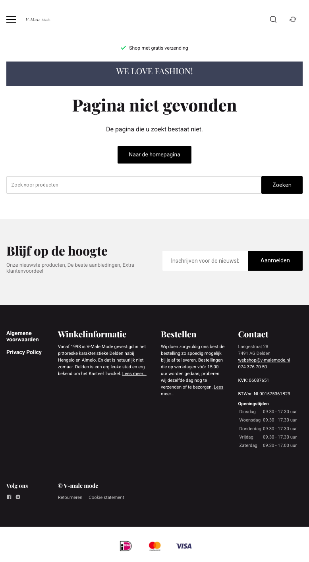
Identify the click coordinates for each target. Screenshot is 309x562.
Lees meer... (134, 373)
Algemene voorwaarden (22, 336)
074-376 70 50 (252, 367)
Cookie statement (106, 497)
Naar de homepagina (154, 155)
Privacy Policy (24, 352)
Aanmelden (275, 260)
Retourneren (70, 497)
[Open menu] (11, 19)
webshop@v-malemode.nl (264, 360)
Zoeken (282, 185)
